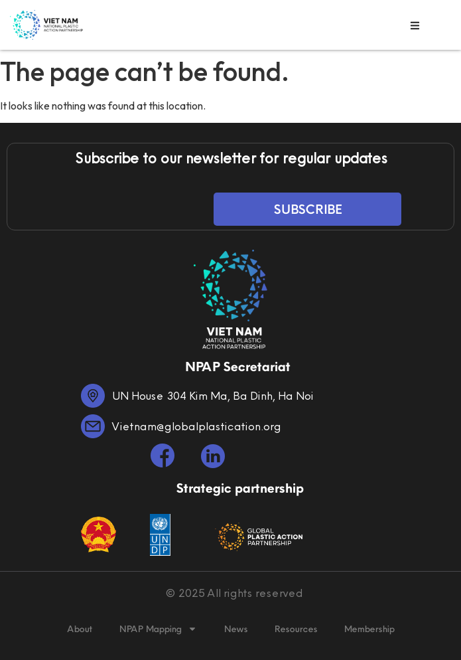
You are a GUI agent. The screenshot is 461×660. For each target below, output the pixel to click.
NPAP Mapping (158, 629)
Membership (369, 629)
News (235, 629)
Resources (295, 629)
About (79, 629)
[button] (414, 26)
